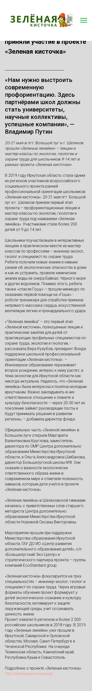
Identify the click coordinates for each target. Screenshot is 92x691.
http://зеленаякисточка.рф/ (29, 673)
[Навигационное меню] (83, 20)
